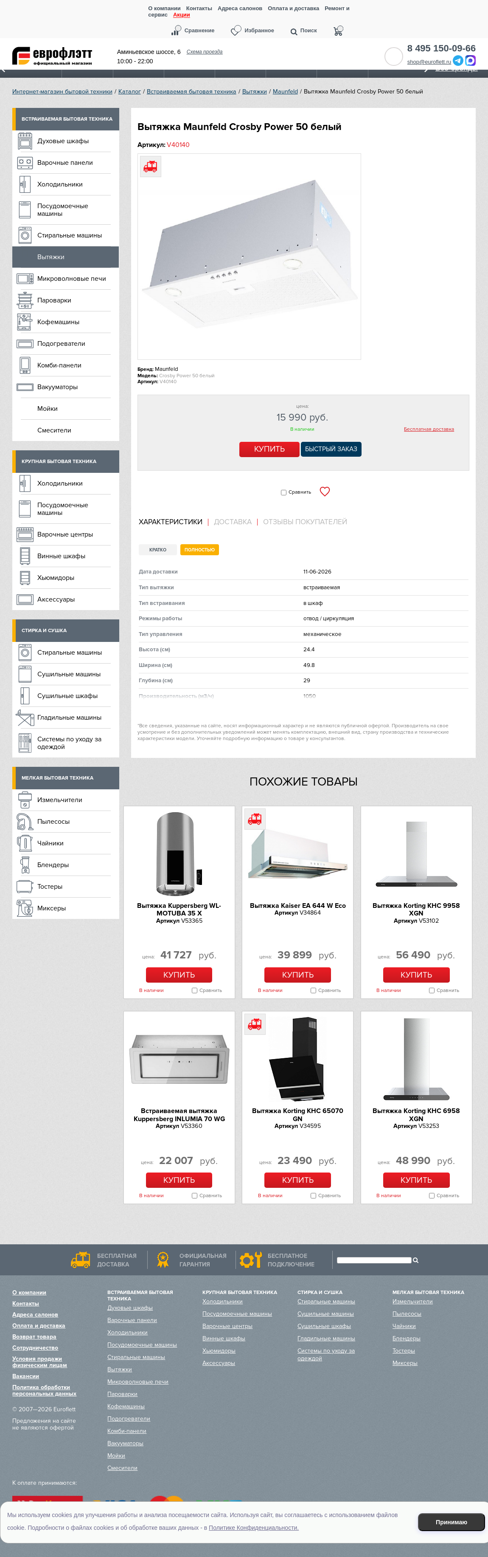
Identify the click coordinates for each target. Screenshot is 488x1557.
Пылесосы (53, 821)
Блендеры (53, 865)
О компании (164, 8)
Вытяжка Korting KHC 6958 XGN (416, 1115)
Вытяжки (254, 91)
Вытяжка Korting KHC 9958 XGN (416, 909)
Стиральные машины (69, 235)
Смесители (54, 430)
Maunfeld (285, 91)
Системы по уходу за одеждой (69, 743)
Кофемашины (58, 322)
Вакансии (25, 1376)
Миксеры (51, 908)
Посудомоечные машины (62, 210)
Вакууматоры (57, 387)
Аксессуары (56, 599)
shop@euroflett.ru (429, 62)
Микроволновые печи (71, 278)
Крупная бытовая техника (59, 461)
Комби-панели (59, 365)
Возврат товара (34, 1336)
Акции (181, 15)
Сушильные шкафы (67, 696)
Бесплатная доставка (429, 429)
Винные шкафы (61, 556)
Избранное (259, 30)
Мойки (47, 408)
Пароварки (54, 300)
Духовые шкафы (63, 141)
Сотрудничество (35, 1347)
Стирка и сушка (44, 630)
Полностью (200, 550)
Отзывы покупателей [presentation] (305, 522)
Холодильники (60, 184)
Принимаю (451, 1522)
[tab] (173, 522)
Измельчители (59, 800)
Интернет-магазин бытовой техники (62, 91)
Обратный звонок (393, 56)
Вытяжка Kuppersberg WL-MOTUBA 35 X (179, 909)
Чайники (50, 843)
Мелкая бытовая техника (57, 778)
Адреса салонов (240, 8)
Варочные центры (65, 534)
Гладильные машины (69, 717)
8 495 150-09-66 (441, 48)
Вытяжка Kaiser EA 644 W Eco (298, 905)
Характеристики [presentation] (170, 522)
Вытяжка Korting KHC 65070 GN (297, 1115)
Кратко (157, 550)
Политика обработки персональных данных (44, 1390)
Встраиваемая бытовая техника (191, 91)
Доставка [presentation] (233, 522)
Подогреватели (61, 343)
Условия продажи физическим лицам (39, 1362)
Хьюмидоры (55, 578)
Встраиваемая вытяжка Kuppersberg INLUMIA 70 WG (179, 1115)
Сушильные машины (69, 674)
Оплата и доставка (293, 8)
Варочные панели (65, 162)
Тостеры (49, 886)
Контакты (199, 8)
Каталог (129, 91)
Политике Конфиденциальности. (254, 1527)
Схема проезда (205, 52)
